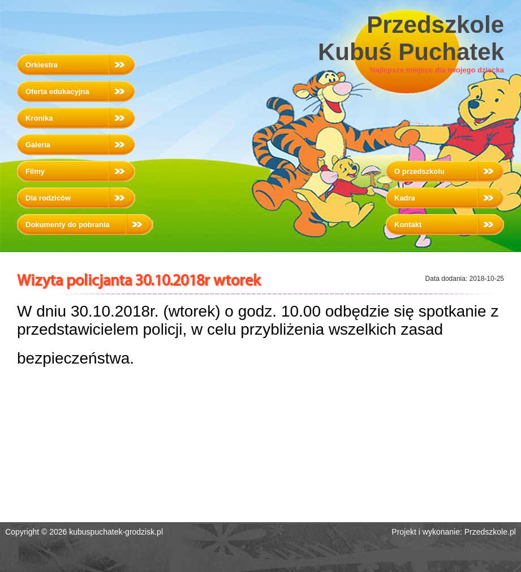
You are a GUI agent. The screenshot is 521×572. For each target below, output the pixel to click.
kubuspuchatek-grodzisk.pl (116, 531)
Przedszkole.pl (490, 531)
